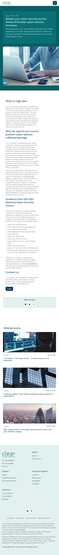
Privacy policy (11, 518)
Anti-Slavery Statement (9, 481)
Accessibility (36, 481)
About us (35, 456)
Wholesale (5, 499)
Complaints (35, 484)
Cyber (9, 289)
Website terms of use (44, 518)
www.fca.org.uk (20, 530)
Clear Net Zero (36, 459)
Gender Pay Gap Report (9, 478)
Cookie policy (20, 518)
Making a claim (36, 478)
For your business (7, 493)
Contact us (35, 475)
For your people (7, 496)
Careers (4, 475)
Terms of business (31, 518)
